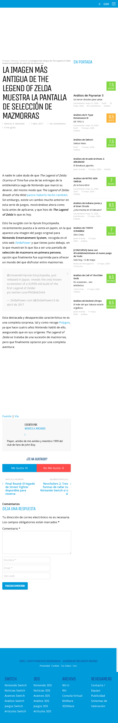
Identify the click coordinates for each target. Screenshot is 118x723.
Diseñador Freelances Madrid (80, 661)
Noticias (14, 60)
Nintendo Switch (16, 685)
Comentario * (11, 528)
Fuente (7, 416)
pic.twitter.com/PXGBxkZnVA (26, 292)
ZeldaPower (23, 242)
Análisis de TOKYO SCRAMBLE (83, 229)
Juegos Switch (14, 706)
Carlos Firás (78, 289)
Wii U (65, 685)
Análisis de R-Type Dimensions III (83, 116)
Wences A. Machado (14, 123)
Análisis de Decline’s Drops (87, 300)
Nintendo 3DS (42, 685)
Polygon (64, 322)
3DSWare (68, 706)
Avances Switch (15, 695)
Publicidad (98, 695)
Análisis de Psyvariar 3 (88, 95)
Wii (64, 690)
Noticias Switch (15, 690)
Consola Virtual (72, 695)
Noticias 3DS (41, 690)
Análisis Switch (14, 701)
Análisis (107, 106)
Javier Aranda (79, 169)
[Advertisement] (59, 31)
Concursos (78, 266)
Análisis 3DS (41, 701)
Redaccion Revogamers (83, 263)
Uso (75, 666)
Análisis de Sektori (83, 139)
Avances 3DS (41, 695)
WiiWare (67, 701)
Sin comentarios (58, 123)
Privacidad (45, 666)
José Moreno (79, 216)
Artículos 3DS (42, 711)
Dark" (104, 103)
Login (106, 4)
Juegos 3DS (40, 706)
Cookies (55, 666)
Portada (5, 60)
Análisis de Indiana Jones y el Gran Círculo (87, 205)
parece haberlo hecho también (47, 195)
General (23, 60)
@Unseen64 (14, 275)
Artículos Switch (15, 711)
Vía (17, 416)
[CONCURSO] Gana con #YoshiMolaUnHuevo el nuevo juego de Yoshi (92, 253)
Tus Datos (66, 666)
